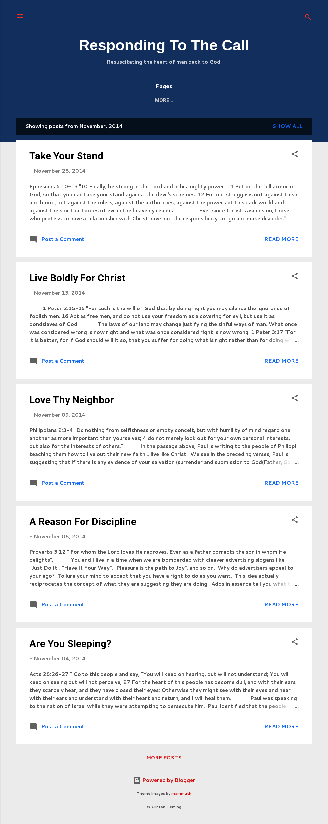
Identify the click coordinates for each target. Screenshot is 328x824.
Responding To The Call (164, 45)
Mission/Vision (170, 100)
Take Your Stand (66, 156)
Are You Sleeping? (70, 643)
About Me (126, 100)
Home (48, 100)
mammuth (181, 793)
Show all (287, 126)
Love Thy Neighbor (71, 400)
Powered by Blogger (164, 780)
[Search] (308, 18)
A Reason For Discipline (82, 521)
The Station (84, 100)
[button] (295, 155)
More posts (164, 757)
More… (277, 100)
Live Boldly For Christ (77, 278)
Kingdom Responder (229, 100)
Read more (281, 239)
